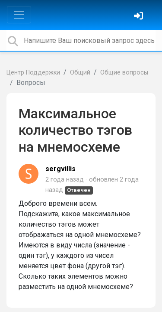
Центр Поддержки (33, 72)
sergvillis (60, 169)
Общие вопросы (124, 72)
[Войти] (139, 17)
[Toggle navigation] (19, 14)
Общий (80, 72)
